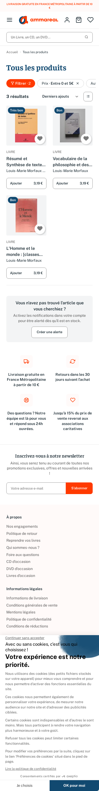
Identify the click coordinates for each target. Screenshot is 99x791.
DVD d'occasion (19, 569)
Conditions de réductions (27, 626)
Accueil (12, 52)
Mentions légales (20, 612)
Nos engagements (22, 526)
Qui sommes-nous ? (22, 547)
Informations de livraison (27, 598)
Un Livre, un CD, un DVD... (49, 37)
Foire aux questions (22, 555)
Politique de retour (21, 533)
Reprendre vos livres (23, 540)
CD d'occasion (18, 561)
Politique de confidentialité (28, 619)
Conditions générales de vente (32, 605)
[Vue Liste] (88, 96)
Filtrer (21, 83)
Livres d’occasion (20, 575)
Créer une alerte (49, 332)
